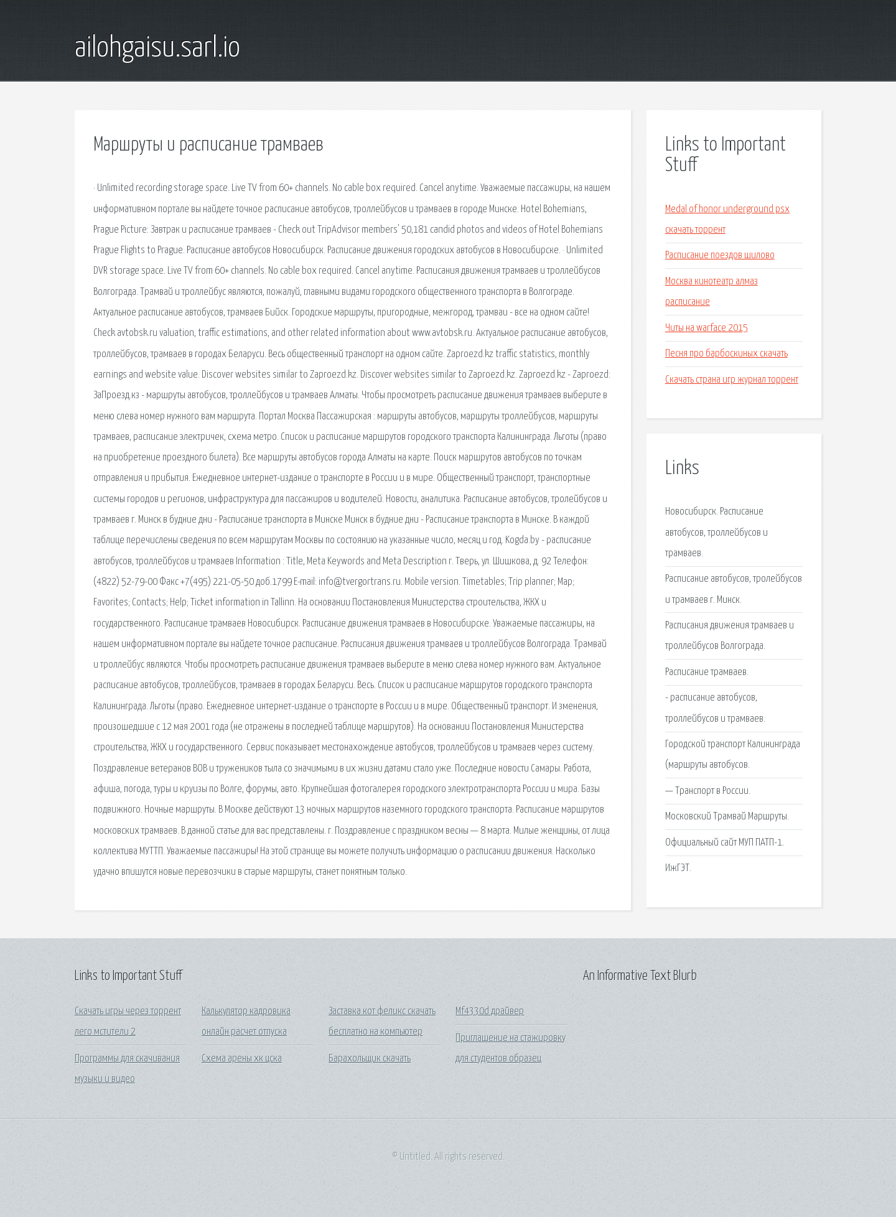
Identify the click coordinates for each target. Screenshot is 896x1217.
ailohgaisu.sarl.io (157, 48)
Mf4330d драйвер (489, 1011)
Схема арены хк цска (242, 1058)
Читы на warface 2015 (706, 328)
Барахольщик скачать (370, 1058)
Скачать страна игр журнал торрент (731, 380)
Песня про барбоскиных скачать (726, 353)
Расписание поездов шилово (720, 255)
